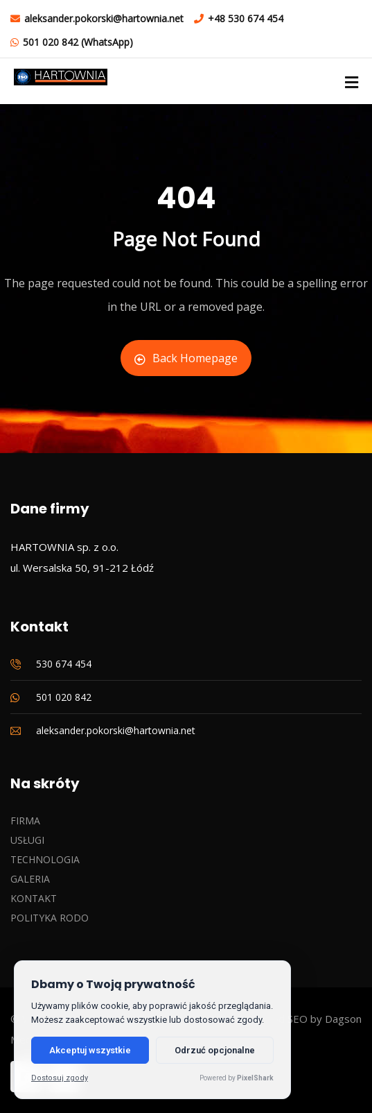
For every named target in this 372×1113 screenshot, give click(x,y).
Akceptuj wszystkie (90, 1050)
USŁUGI (27, 840)
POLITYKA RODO (49, 917)
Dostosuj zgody (59, 1078)
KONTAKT (33, 898)
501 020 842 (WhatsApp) (78, 42)
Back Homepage (186, 358)
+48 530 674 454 (245, 18)
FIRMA (25, 820)
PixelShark (255, 1078)
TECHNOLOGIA (45, 859)
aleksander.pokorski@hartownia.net (104, 18)
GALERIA (30, 878)
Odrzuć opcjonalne (215, 1050)
